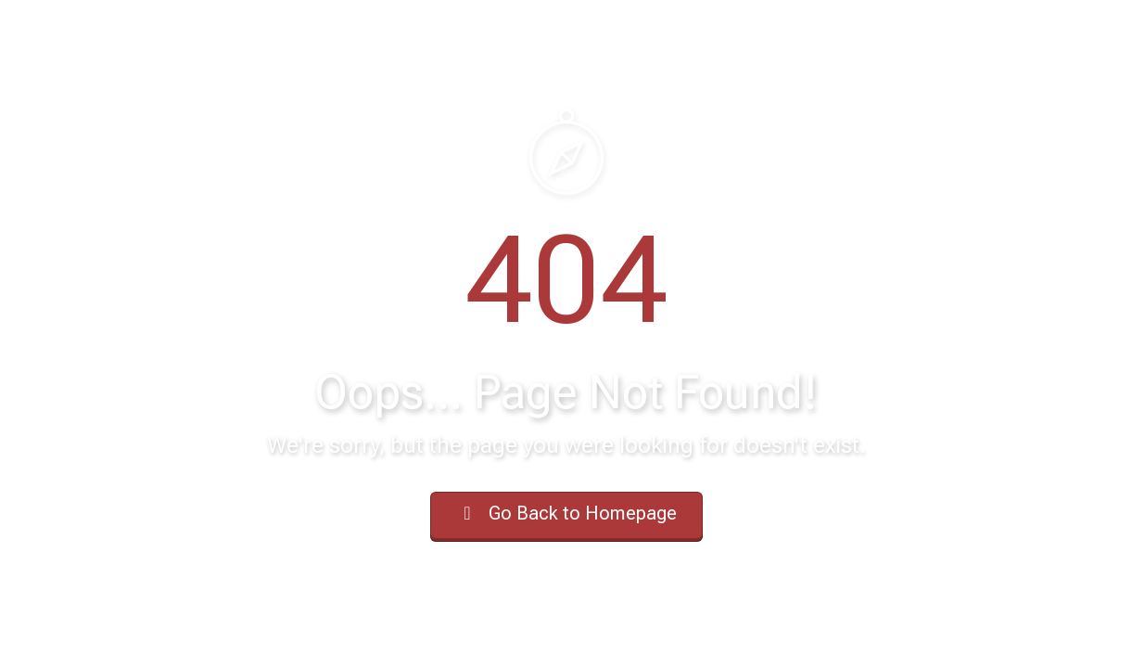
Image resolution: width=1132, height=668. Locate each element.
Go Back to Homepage (566, 513)
